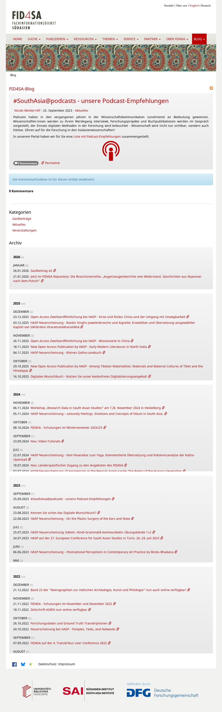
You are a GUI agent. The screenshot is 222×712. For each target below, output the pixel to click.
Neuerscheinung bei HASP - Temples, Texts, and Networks (73, 629)
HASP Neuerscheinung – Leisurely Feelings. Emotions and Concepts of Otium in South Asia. (97, 414)
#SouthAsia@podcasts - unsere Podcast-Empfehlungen (91, 100)
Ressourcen (85, 39)
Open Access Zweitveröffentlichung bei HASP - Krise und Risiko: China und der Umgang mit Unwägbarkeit (108, 317)
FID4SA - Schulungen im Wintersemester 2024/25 (67, 427)
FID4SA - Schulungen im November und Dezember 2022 (72, 604)
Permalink (50, 163)
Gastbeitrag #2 (42, 271)
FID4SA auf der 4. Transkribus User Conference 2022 (69, 643)
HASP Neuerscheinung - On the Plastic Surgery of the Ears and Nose (81, 518)
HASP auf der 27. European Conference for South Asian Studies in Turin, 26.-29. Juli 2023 (95, 538)
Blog (199, 39)
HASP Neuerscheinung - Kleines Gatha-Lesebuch (66, 352)
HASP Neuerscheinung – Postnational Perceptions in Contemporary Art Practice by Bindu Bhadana (102, 552)
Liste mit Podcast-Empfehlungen (97, 136)
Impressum (66, 664)
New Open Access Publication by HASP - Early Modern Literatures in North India (89, 347)
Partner (152, 39)
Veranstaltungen (24, 230)
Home (17, 39)
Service (131, 39)
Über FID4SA (177, 39)
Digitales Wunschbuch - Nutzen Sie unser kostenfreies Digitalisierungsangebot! (89, 376)
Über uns (181, 5)
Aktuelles (81, 110)
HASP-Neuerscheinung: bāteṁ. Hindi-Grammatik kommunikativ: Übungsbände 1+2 (91, 532)
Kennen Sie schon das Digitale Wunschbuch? (64, 513)
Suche (34, 39)
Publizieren (57, 39)
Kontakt (168, 5)
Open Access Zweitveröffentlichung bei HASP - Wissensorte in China (81, 341)
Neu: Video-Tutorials (46, 441)
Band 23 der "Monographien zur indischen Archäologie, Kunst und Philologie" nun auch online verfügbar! (109, 590)
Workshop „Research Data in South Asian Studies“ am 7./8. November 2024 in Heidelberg (96, 408)
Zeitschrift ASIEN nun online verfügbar (59, 610)
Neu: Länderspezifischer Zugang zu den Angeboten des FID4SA (77, 465)
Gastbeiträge (21, 219)
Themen (110, 39)
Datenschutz (47, 664)
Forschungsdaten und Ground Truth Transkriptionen (69, 623)
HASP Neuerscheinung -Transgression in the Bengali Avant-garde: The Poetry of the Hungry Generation (107, 471)
